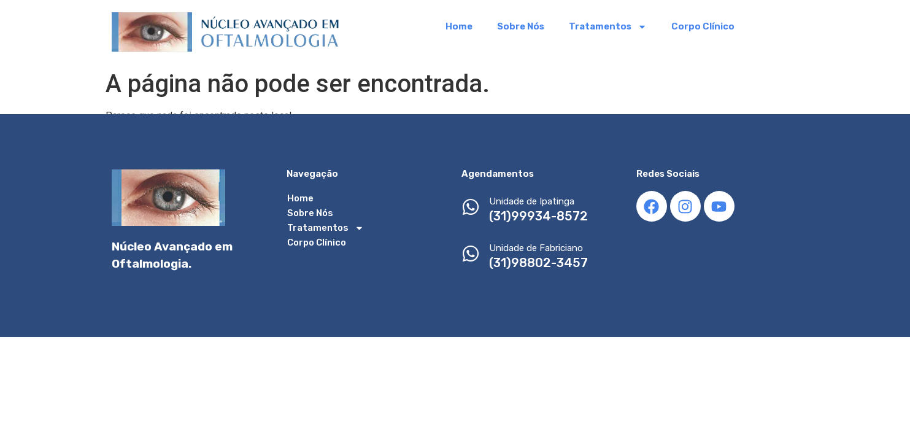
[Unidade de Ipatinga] (470, 208)
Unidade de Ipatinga (531, 201)
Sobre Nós (520, 26)
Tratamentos (608, 26)
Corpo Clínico (703, 26)
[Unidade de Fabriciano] (470, 255)
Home (458, 26)
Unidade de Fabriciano (536, 248)
